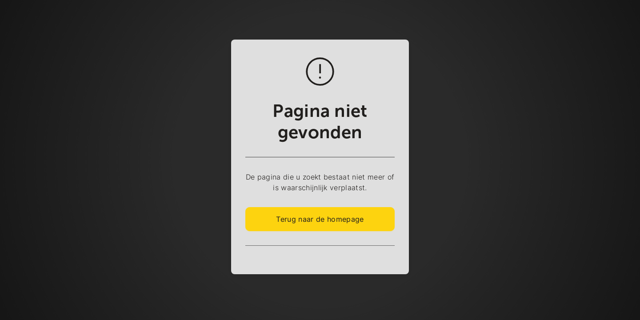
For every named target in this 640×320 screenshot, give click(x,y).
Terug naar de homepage (320, 219)
